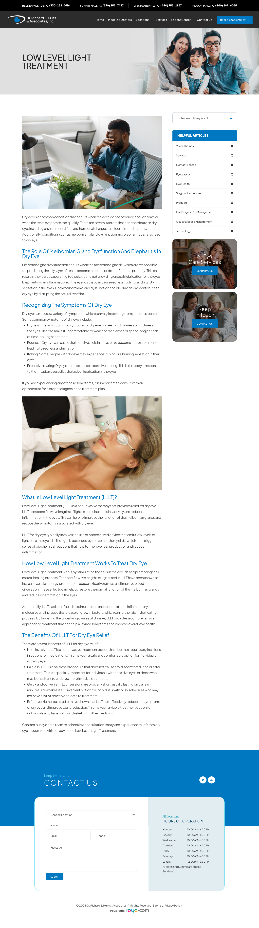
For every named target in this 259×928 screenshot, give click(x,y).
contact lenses (189, 165)
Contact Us (204, 19)
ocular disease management (198, 224)
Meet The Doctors (120, 19)
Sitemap (158, 905)
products (184, 204)
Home (100, 19)
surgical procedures (192, 195)
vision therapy (188, 146)
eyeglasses (185, 175)
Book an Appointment (233, 19)
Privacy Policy (173, 905)
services (184, 156)
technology (186, 234)
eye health (185, 185)
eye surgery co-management (198, 214)
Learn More (205, 273)
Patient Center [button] (182, 19)
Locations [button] (143, 19)
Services (161, 19)
